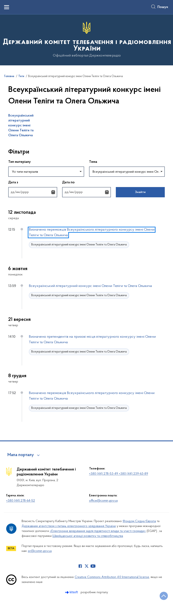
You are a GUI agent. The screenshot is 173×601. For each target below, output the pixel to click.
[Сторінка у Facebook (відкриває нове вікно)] (80, 566)
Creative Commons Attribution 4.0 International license (112, 577)
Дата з (32, 182)
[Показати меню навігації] (7, 7)
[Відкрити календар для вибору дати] (53, 192)
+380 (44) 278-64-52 (20, 500)
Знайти (140, 192)
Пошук (162, 7)
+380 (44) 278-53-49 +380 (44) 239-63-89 (118, 473)
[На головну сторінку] (86, 40)
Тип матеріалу (19, 162)
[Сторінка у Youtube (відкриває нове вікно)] (93, 566)
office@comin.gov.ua (103, 500)
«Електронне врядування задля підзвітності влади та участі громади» (98, 531)
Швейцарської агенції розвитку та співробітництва (87, 536)
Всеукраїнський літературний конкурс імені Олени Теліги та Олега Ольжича (21, 125)
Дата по (86, 182)
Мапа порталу (20, 455)
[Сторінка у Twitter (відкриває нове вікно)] (86, 566)
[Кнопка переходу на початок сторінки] (164, 596)
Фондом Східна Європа (139, 521)
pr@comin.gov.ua (40, 551)
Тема (93, 162)
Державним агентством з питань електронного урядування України (69, 526)
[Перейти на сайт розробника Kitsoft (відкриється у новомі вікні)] (72, 592)
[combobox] (46, 171)
